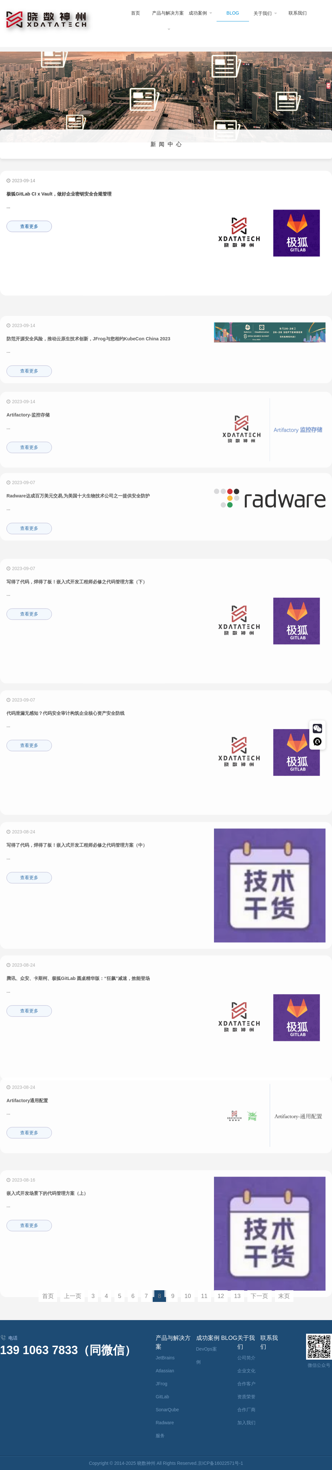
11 (204, 1296)
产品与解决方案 (168, 20)
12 (221, 1296)
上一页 (72, 1296)
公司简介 (246, 1357)
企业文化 (246, 1370)
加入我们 (246, 1422)
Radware (165, 1422)
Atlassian (165, 1370)
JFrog (161, 1383)
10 (187, 1296)
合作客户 (246, 1383)
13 (237, 1296)
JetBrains (165, 1357)
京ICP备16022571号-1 (220, 1463)
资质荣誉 (246, 1396)
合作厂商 (246, 1409)
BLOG (233, 13)
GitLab (162, 1396)
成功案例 (200, 13)
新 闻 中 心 (166, 150)
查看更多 (29, 231)
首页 (135, 13)
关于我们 (265, 13)
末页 (284, 1296)
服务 (160, 1435)
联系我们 (298, 13)
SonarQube (167, 1409)
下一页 (259, 1296)
